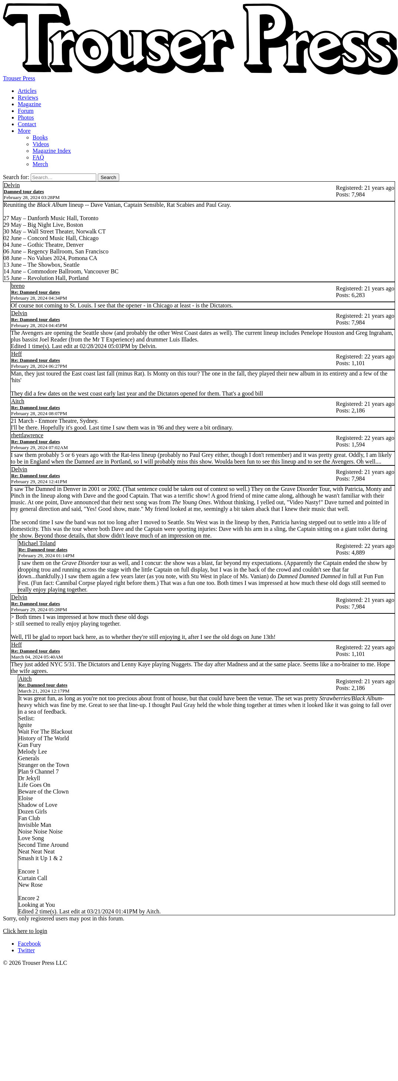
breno (17, 286)
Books (40, 137)
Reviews (28, 97)
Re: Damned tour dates (35, 292)
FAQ (38, 157)
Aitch (17, 401)
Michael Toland (37, 543)
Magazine (29, 104)
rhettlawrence (27, 435)
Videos (41, 144)
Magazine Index (52, 151)
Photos (26, 117)
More (24, 131)
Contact (27, 124)
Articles (27, 91)
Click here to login (25, 931)
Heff (16, 354)
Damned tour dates (24, 191)
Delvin (12, 185)
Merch (40, 164)
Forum (26, 111)
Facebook (29, 943)
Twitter (26, 950)
